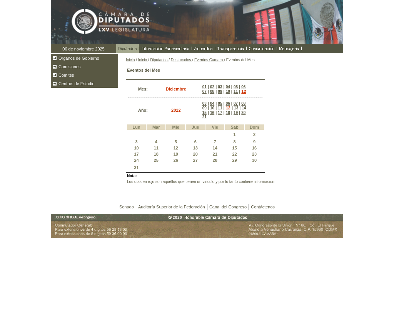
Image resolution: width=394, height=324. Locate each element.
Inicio (130, 60)
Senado (126, 207)
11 (236, 91)
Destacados (181, 60)
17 (220, 113)
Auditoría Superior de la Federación (171, 207)
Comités (66, 75)
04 (228, 87)
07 (204, 91)
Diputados (159, 60)
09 (220, 91)
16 (212, 113)
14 (244, 108)
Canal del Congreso (228, 207)
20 (243, 113)
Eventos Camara (209, 60)
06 (243, 87)
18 (228, 113)
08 (212, 91)
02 (212, 87)
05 (236, 87)
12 (243, 91)
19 (236, 113)
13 (236, 108)
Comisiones (69, 66)
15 (204, 113)
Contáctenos (263, 207)
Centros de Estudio (76, 83)
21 (204, 117)
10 (228, 91)
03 (220, 87)
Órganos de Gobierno (78, 58)
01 (204, 87)
